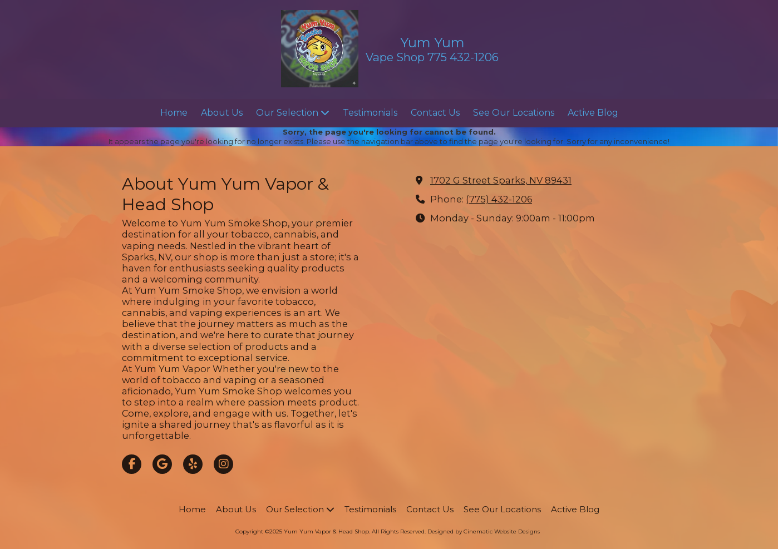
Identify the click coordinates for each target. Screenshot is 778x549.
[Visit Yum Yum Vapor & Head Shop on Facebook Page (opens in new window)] (131, 464)
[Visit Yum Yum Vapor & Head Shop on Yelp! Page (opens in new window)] (193, 464)
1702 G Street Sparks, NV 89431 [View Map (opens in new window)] (501, 180)
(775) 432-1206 (499, 199)
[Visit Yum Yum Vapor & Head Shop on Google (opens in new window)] (162, 464)
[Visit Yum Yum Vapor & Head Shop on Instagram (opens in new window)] (223, 464)
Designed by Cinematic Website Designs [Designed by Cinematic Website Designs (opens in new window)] (483, 531)
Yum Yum (432, 42)
